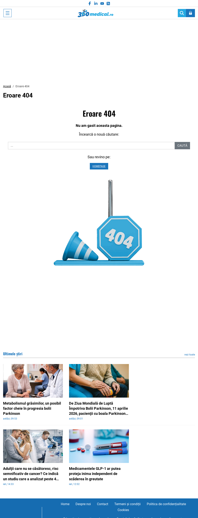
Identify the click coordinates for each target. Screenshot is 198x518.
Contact (102, 504)
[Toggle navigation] (7, 13)
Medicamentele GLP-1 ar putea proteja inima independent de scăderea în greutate (95, 473)
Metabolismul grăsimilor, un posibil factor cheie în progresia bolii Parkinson (32, 408)
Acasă (7, 86)
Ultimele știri (12, 353)
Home (65, 504)
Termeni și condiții (127, 504)
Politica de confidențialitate (166, 504)
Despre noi (83, 504)
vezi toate (189, 354)
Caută (182, 145)
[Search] (182, 13)
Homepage (99, 166)
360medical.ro (95, 13)
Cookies (123, 510)
